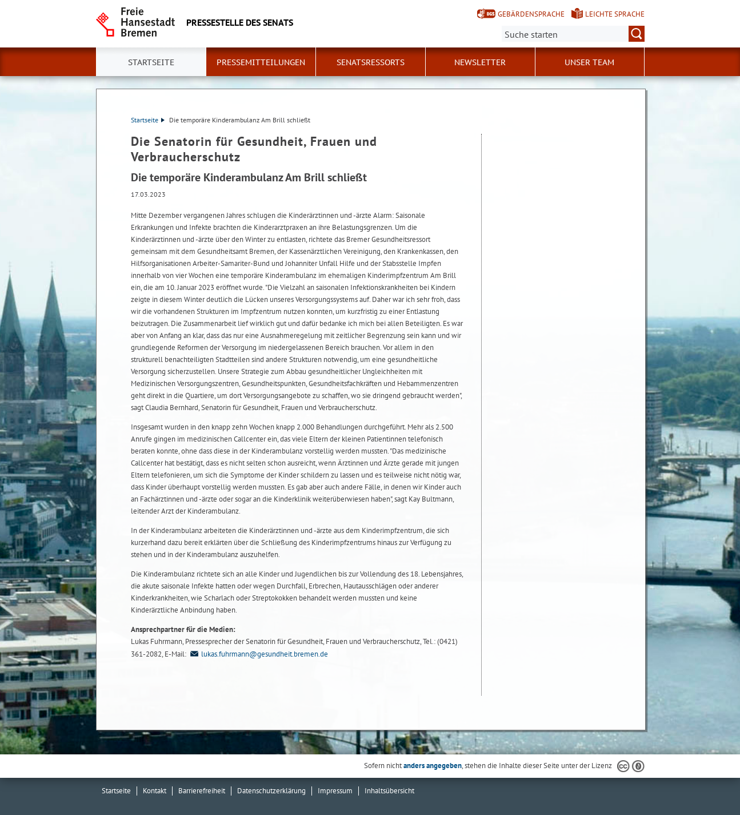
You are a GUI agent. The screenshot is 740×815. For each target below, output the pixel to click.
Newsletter (480, 62)
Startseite (151, 62)
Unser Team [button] (589, 62)
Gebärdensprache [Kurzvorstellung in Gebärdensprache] (531, 14)
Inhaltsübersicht (389, 791)
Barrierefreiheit (201, 791)
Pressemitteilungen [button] (261, 62)
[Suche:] (573, 34)
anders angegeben (432, 765)
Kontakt (154, 791)
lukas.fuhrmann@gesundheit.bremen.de (258, 654)
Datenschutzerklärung (271, 791)
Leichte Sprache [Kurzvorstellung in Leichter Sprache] (615, 14)
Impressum (335, 791)
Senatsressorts (371, 62)
